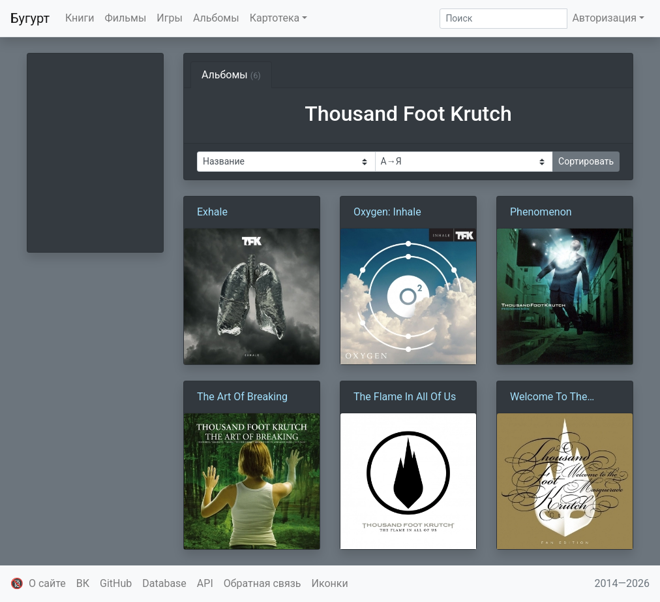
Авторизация (604, 18)
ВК (82, 583)
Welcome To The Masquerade (548, 397)
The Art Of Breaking (242, 396)
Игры (170, 18)
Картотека (275, 18)
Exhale (212, 212)
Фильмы (126, 18)
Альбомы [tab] (231, 75)
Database (164, 583)
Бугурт (30, 18)
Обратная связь (262, 583)
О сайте (47, 583)
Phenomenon (541, 212)
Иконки (330, 583)
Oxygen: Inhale (387, 212)
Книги (80, 18)
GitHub (116, 583)
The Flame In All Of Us (404, 396)
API (205, 583)
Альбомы (216, 18)
